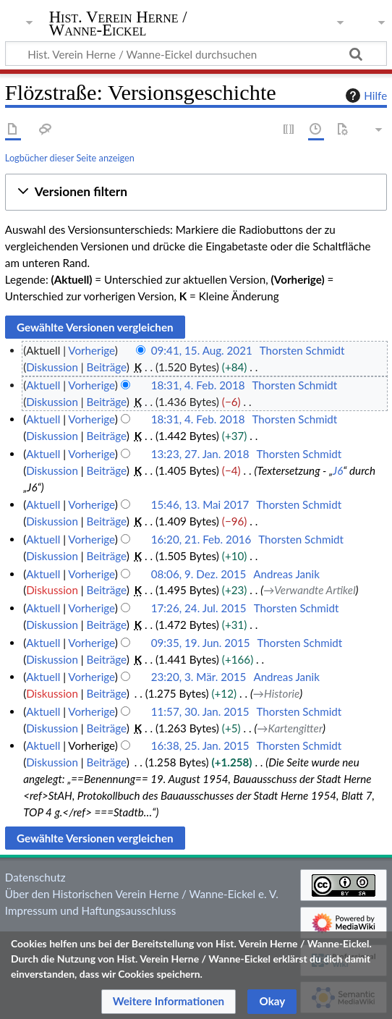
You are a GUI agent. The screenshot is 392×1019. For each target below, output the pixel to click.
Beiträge (106, 366)
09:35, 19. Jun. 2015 (200, 642)
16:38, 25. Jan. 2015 (200, 745)
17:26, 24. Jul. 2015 (199, 607)
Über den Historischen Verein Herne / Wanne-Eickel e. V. (141, 893)
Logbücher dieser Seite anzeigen (70, 158)
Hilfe (364, 95)
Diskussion (52, 366)
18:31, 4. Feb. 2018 (198, 385)
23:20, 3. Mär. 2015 (199, 676)
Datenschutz (35, 877)
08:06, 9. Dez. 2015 (199, 573)
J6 (338, 470)
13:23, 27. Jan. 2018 (200, 453)
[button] (196, 192)
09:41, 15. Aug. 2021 (201, 350)
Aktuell (43, 385)
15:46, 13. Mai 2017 (200, 504)
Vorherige (91, 350)
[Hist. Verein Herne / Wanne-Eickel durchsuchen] (196, 53)
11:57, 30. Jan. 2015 (200, 711)
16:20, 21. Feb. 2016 (201, 539)
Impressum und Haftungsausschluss (90, 910)
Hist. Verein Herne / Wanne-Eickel (118, 25)
